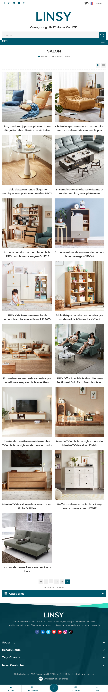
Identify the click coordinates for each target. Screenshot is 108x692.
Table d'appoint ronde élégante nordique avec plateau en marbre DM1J (27, 191)
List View (103, 65)
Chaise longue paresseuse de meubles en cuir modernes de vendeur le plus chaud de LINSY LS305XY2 (79, 128)
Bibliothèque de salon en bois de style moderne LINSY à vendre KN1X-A (79, 317)
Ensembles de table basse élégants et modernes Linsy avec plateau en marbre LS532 (79, 192)
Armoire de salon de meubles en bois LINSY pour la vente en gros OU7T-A (27, 254)
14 (56, 581)
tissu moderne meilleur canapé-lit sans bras (27, 569)
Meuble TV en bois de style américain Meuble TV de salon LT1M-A (79, 443)
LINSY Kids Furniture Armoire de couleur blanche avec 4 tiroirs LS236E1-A (27, 317)
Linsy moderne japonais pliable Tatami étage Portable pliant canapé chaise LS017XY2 (27, 128)
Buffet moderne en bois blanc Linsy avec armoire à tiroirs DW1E (79, 506)
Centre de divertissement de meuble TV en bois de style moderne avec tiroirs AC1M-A (27, 443)
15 (62, 581)
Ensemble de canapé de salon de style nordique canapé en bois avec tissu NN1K (27, 380)
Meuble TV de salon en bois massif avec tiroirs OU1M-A (27, 506)
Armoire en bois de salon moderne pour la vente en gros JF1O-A (79, 254)
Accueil (42, 56)
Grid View (98, 65)
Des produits (56, 56)
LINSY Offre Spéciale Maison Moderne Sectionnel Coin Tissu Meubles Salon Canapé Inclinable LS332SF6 (79, 380)
